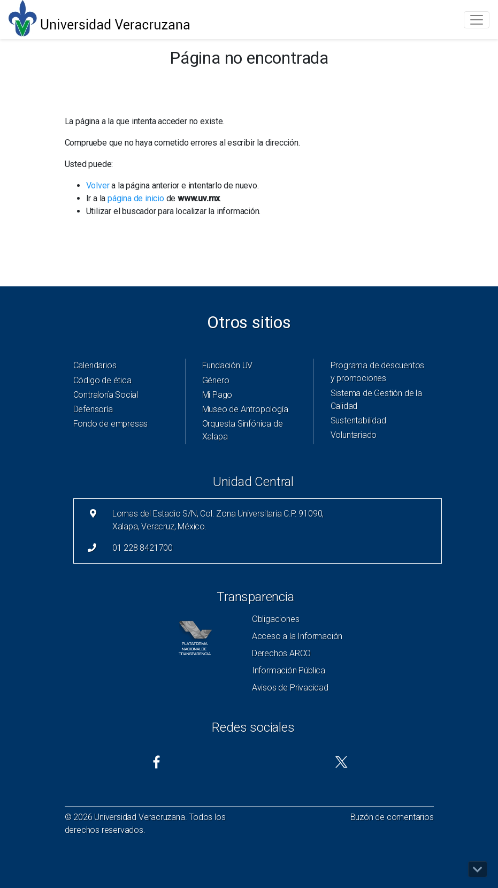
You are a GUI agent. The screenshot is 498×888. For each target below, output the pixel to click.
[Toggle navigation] (476, 19)
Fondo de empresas (110, 424)
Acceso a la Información (297, 636)
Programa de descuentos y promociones (378, 371)
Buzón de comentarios (392, 817)
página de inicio (136, 198)
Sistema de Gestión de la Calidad (376, 399)
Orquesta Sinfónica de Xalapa (242, 430)
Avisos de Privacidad (290, 687)
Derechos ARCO (281, 653)
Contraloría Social (105, 395)
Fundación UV (227, 365)
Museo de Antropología (245, 409)
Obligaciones (276, 619)
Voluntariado (354, 435)
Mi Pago (217, 395)
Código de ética (102, 380)
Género (215, 380)
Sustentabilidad (358, 420)
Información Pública (288, 670)
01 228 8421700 (142, 548)
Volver (98, 185)
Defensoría (93, 409)
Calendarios (95, 365)
